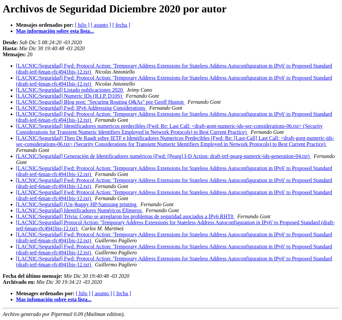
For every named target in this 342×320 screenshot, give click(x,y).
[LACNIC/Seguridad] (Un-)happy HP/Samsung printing (77, 204)
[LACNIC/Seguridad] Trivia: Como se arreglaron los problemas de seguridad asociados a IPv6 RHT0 (125, 216)
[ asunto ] (101, 25)
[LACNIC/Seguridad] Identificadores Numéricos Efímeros (79, 210)
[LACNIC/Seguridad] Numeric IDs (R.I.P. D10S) (69, 96)
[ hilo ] (82, 25)
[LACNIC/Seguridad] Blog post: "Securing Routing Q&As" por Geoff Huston (100, 102)
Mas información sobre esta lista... (55, 31)
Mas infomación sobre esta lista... (54, 299)
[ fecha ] (121, 25)
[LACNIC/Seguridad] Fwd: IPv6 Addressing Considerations (81, 108)
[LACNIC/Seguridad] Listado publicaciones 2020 (70, 90)
